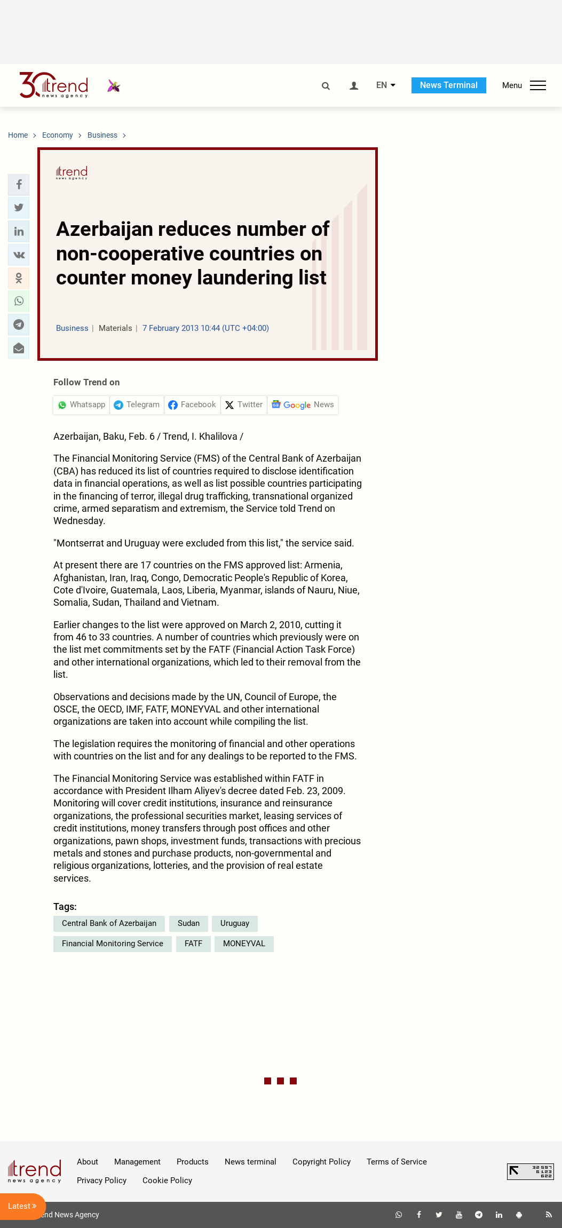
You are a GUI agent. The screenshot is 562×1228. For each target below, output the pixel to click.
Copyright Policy (321, 1162)
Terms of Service (397, 1162)
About (87, 1162)
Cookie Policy (167, 1180)
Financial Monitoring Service (112, 943)
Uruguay (234, 923)
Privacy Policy (101, 1180)
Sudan (189, 923)
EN (381, 85)
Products (193, 1162)
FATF (193, 943)
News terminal (250, 1162)
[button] (18, 185)
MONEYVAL (244, 943)
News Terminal (449, 85)
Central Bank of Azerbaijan (109, 923)
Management (137, 1162)
